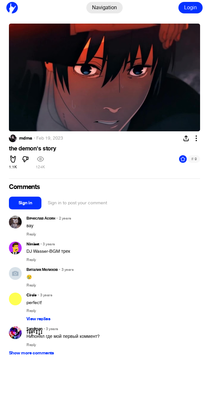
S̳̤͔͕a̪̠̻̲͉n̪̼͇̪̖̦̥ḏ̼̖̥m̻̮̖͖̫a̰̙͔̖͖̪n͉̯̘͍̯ (34, 328)
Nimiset (32, 244)
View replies (38, 319)
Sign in (25, 203)
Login (190, 7)
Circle (31, 295)
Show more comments (31, 353)
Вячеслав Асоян (40, 218)
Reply (31, 234)
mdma (25, 138)
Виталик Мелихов (42, 269)
